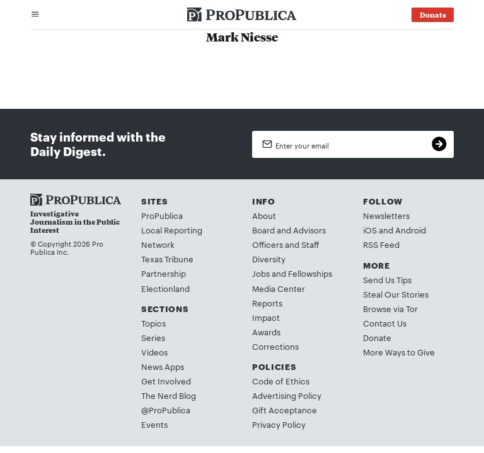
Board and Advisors (289, 229)
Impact (266, 317)
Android (410, 229)
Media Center (278, 288)
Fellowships (310, 273)
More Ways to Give (399, 351)
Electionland (165, 288)
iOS (370, 229)
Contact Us (384, 322)
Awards (266, 331)
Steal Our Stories (396, 293)
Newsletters (386, 215)
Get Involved (166, 380)
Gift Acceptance (284, 409)
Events (154, 424)
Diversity (268, 258)
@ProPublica (165, 409)
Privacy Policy (279, 424)
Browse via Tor (390, 308)
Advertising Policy (286, 395)
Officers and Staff (285, 244)
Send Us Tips (387, 279)
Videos (154, 351)
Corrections (275, 346)
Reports (267, 302)
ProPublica (162, 215)
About (264, 215)
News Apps (162, 366)
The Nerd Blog (168, 395)
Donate (377, 337)
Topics (153, 322)
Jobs (261, 273)
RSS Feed (381, 244)
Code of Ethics (280, 380)
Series (153, 337)
